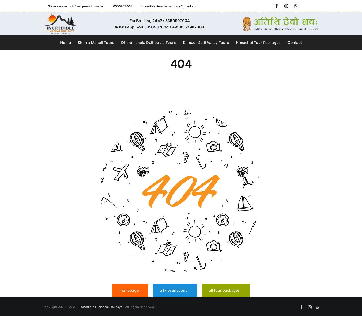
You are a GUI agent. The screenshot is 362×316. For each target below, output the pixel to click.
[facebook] (276, 6)
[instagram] (286, 6)
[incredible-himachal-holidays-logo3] (60, 15)
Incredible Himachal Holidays (101, 307)
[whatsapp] (296, 6)
